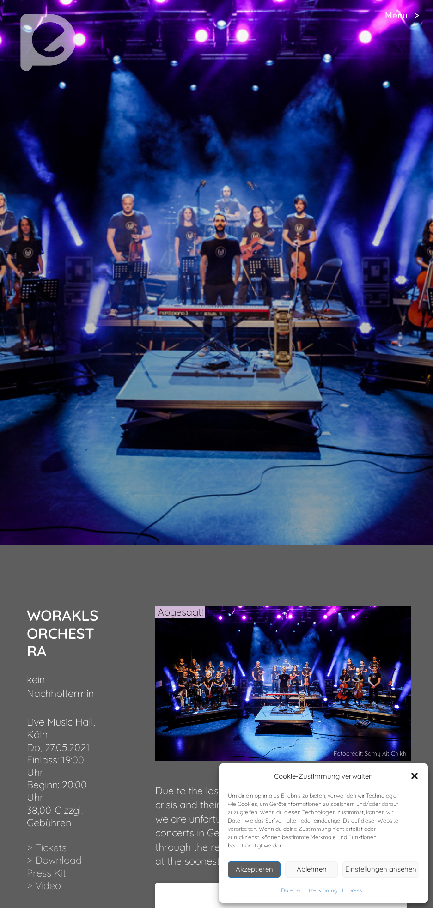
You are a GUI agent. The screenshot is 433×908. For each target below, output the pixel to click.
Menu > (402, 15)
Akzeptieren (254, 869)
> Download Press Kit (54, 866)
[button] (414, 776)
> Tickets (47, 847)
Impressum (356, 890)
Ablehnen (312, 869)
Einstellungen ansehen (380, 869)
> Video (44, 885)
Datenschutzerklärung (309, 890)
